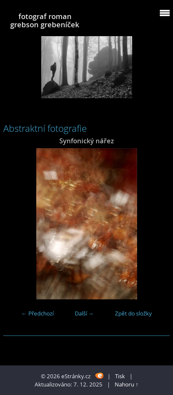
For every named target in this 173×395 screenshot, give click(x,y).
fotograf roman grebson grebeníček (44, 20)
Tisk (120, 376)
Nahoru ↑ (126, 384)
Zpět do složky (133, 313)
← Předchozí (37, 313)
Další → (84, 313)
